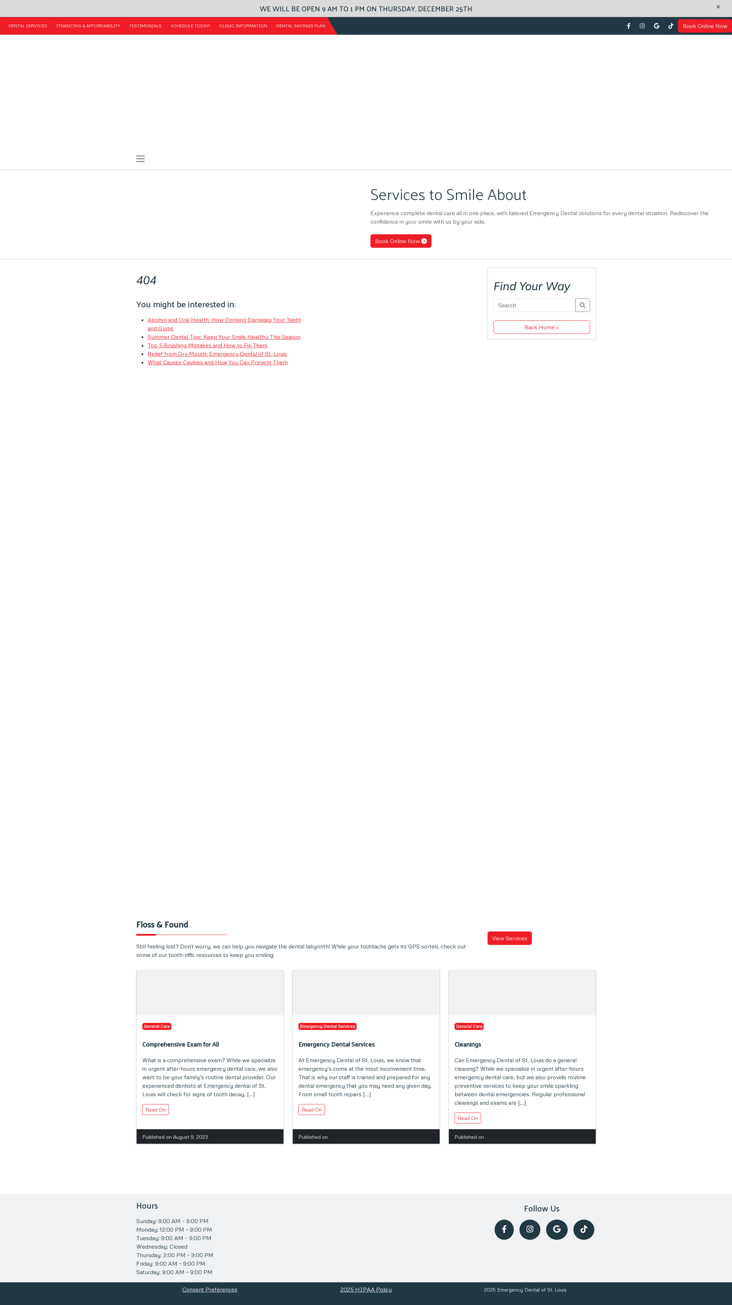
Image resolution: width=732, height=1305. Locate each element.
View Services (509, 938)
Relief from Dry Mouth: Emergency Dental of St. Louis (217, 353)
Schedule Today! (190, 25)
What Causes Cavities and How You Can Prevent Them (218, 362)
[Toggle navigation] (140, 159)
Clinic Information (243, 25)
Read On (155, 1110)
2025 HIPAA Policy (366, 1289)
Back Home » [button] (541, 327)
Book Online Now (705, 25)
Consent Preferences (209, 1289)
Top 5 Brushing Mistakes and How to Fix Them (208, 345)
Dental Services (28, 25)
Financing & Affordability (88, 25)
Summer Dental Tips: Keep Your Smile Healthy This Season (224, 336)
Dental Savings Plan (300, 25)
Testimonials (145, 25)
